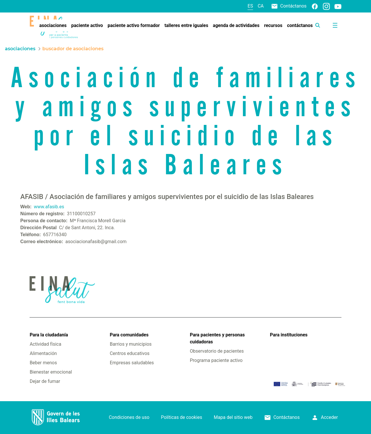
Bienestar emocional (51, 372)
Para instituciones (289, 335)
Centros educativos (130, 353)
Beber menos (43, 362)
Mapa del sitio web (233, 417)
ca (261, 6)
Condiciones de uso (129, 417)
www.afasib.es (49, 206)
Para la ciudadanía (49, 335)
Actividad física (45, 344)
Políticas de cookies (181, 417)
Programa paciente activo (216, 360)
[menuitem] (53, 25)
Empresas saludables (132, 362)
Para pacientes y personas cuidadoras (217, 338)
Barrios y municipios (131, 344)
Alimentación (43, 353)
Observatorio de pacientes (217, 351)
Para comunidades (129, 335)
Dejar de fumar (45, 381)
